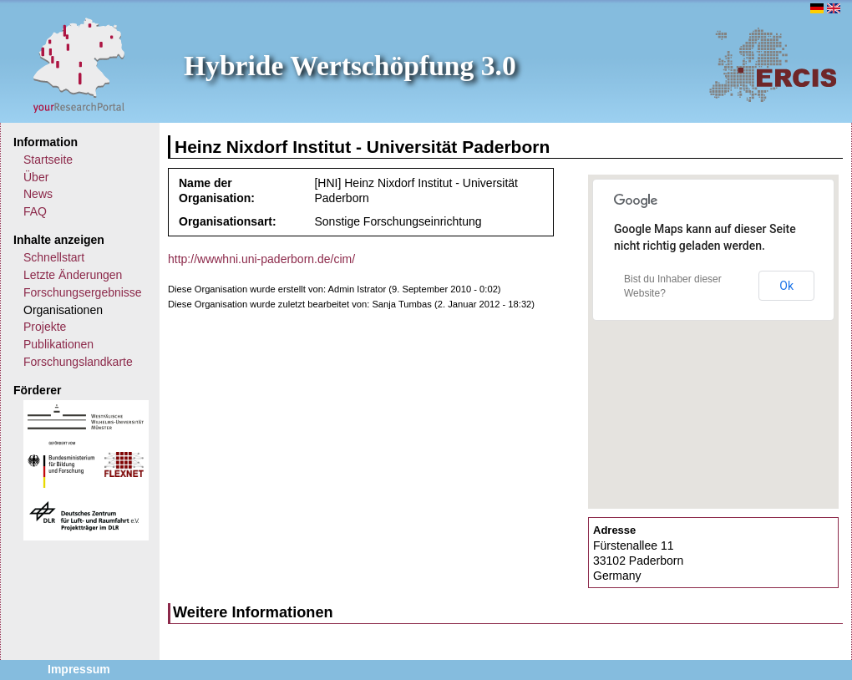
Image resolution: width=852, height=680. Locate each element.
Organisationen (63, 310)
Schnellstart (53, 257)
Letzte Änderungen (72, 275)
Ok (786, 285)
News (38, 193)
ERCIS (772, 64)
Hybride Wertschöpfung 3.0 (350, 65)
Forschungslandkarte (78, 361)
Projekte (44, 326)
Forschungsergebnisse (82, 292)
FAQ (35, 211)
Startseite (48, 159)
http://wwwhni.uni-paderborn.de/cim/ (261, 259)
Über (35, 177)
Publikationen (58, 344)
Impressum (79, 669)
